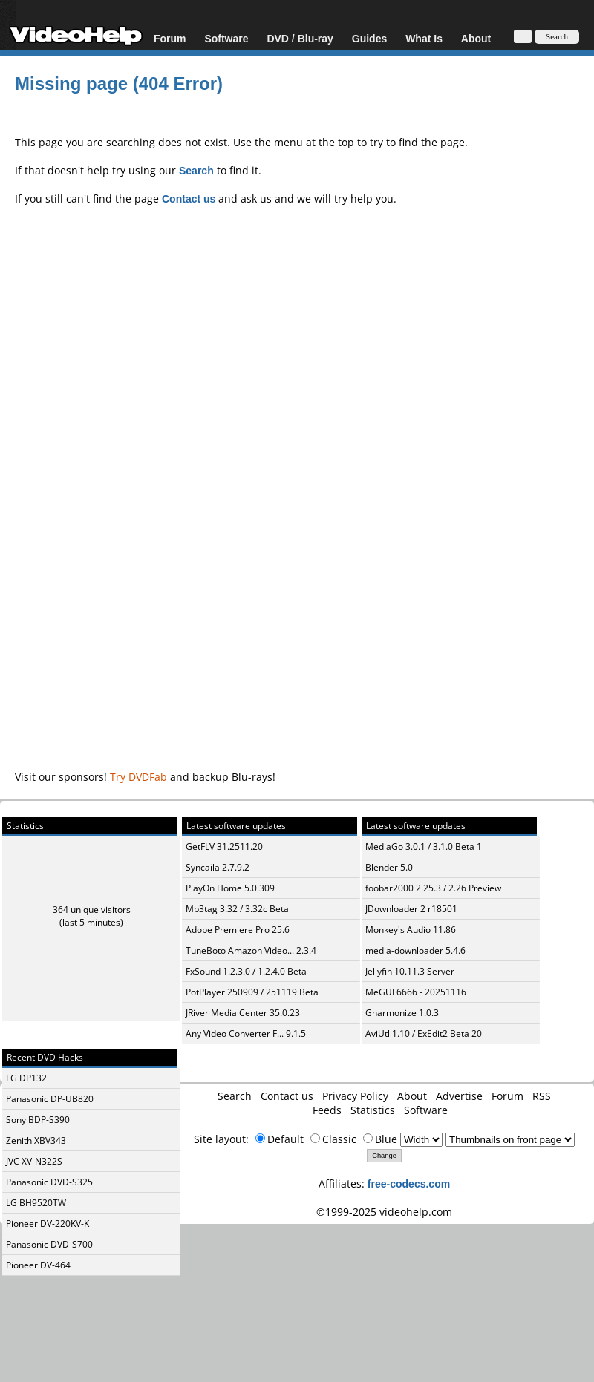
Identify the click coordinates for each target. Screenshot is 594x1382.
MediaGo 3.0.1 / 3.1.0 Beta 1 (423, 846)
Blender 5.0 (389, 867)
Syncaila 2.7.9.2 (217, 867)
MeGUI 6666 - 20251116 (415, 992)
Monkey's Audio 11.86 (410, 929)
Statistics (372, 1110)
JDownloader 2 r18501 (411, 909)
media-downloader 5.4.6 (415, 950)
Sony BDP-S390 (38, 1119)
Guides (369, 38)
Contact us (287, 1096)
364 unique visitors (92, 909)
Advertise (459, 1096)
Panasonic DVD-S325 (49, 1182)
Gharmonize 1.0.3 (402, 1012)
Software (226, 38)
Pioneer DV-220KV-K (47, 1223)
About (476, 38)
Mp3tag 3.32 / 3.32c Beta (237, 909)
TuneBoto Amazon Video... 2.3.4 (251, 950)
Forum (170, 38)
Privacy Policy (355, 1096)
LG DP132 (26, 1078)
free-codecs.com (409, 1183)
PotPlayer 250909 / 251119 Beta (252, 992)
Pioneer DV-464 (38, 1265)
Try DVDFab (138, 777)
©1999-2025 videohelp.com (384, 1212)
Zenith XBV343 (36, 1140)
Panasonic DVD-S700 (49, 1244)
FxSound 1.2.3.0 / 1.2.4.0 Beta (246, 971)
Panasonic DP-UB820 (50, 1099)
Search (235, 1096)
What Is (424, 38)
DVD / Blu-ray (300, 38)
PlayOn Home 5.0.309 (230, 888)
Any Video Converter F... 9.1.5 (246, 1033)
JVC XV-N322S (34, 1161)
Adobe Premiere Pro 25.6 (238, 929)
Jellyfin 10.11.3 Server (409, 971)
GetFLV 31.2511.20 (224, 846)
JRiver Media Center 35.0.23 (243, 1012)
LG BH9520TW (36, 1202)
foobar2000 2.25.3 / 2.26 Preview (433, 888)
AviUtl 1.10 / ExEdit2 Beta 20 (423, 1033)
